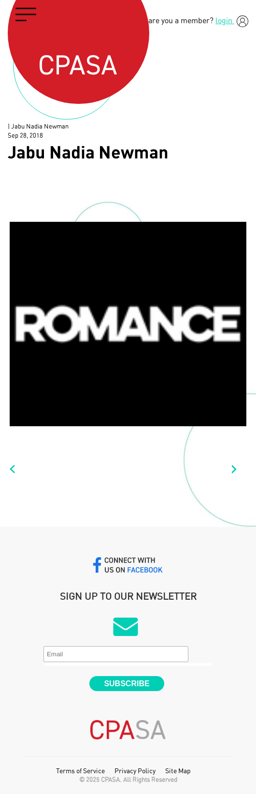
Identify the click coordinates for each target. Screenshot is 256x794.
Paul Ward (17, 469)
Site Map (178, 771)
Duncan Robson (239, 469)
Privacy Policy (135, 771)
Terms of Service (80, 771)
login (231, 21)
